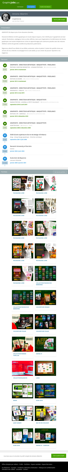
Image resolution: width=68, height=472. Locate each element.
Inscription (31, 7)
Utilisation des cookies (8, 469)
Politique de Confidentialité (47, 467)
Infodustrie (6, 467)
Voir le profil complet (59, 19)
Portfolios (27, 464)
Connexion (20, 7)
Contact (25, 469)
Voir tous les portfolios (59, 172)
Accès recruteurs (45, 7)
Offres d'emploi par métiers (10, 464)
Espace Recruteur (47, 464)
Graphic (10, 2)
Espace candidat (36, 464)
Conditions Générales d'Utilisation (27, 467)
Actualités (19, 469)
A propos (13, 467)
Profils (21, 464)
